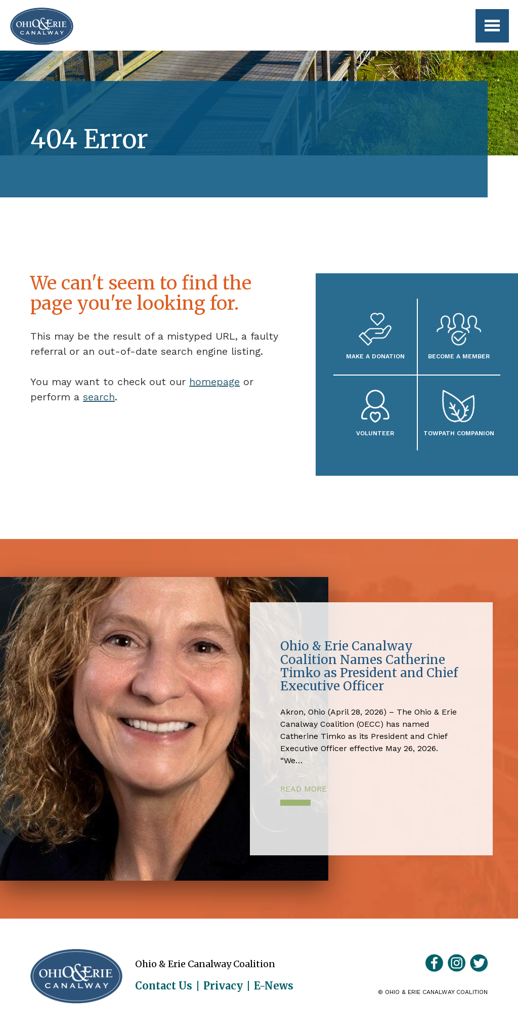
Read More (303, 789)
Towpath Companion (458, 433)
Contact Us (163, 986)
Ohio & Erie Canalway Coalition (76, 976)
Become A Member (459, 356)
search (99, 397)
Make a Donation (375, 356)
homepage (214, 382)
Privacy (223, 986)
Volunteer (375, 433)
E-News (273, 986)
